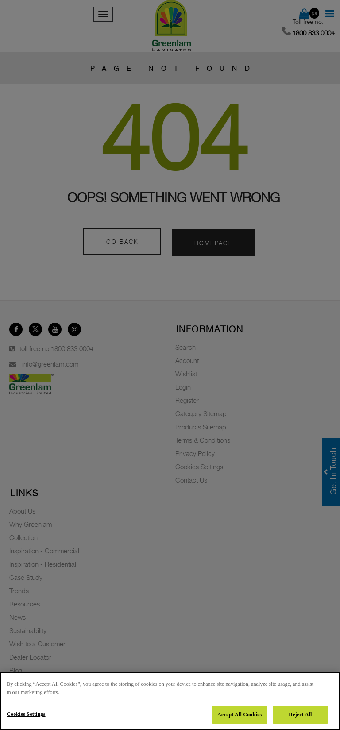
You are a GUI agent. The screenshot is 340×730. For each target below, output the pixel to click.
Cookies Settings (26, 714)
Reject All (300, 714)
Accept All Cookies (239, 714)
